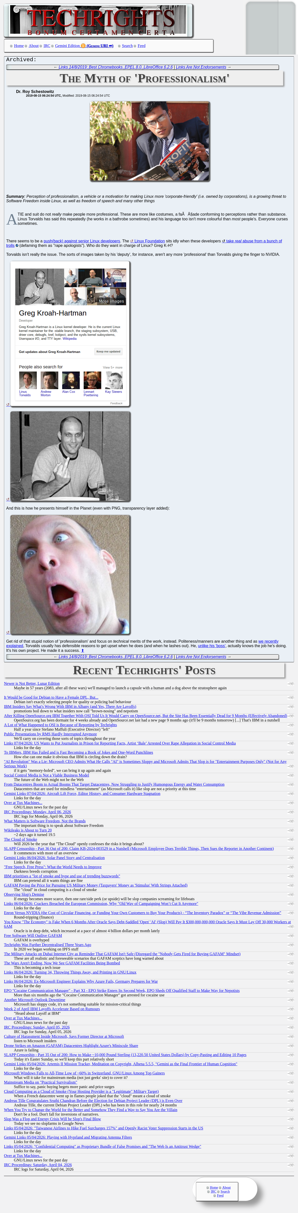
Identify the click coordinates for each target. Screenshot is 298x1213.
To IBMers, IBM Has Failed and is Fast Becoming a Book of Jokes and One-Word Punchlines (78, 753)
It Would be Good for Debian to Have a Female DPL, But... (51, 698)
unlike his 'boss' (211, 647)
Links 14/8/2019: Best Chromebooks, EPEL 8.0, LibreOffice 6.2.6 (116, 68)
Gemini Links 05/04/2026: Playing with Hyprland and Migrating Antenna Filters (68, 1138)
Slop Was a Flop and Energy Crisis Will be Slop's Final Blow (52, 1120)
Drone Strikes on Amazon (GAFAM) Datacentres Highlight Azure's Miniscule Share (71, 1047)
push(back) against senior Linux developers (82, 242)
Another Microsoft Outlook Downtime (34, 1001)
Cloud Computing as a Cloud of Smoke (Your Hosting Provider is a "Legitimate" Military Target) (81, 1093)
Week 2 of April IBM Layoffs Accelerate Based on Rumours (52, 1010)
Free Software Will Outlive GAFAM (33, 937)
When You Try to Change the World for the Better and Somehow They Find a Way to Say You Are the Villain (90, 1111)
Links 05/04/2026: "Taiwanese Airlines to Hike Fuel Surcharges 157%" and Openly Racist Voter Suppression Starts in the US (103, 1129)
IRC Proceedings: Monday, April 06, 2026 (37, 813)
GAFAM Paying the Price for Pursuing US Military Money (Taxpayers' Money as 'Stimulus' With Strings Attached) (96, 886)
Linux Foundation (150, 242)
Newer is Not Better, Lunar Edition (32, 685)
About (34, 46)
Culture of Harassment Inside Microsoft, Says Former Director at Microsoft (64, 1038)
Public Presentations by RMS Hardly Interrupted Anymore (50, 735)
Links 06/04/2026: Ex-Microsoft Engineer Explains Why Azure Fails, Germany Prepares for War (81, 983)
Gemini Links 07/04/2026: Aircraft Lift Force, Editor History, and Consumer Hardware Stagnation (82, 795)
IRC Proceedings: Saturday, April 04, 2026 (38, 1166)
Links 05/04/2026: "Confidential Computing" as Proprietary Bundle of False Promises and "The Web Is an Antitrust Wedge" (102, 1148)
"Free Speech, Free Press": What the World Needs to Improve (53, 868)
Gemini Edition (67, 46)
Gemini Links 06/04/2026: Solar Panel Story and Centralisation (54, 859)
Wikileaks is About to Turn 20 (28, 831)
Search (127, 46)
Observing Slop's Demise (24, 896)
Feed (141, 46)
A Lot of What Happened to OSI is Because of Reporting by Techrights (60, 726)
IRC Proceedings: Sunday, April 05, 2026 (37, 1028)
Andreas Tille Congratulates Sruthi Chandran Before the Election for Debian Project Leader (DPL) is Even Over (93, 1102)
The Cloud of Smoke (20, 840)
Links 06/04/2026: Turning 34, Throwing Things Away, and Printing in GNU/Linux (70, 973)
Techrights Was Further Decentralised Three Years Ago (47, 946)
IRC (47, 46)
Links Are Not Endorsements (201, 68)
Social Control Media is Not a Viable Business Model (46, 776)
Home (19, 46)
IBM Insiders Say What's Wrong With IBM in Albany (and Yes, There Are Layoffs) (70, 708)
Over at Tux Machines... (23, 804)
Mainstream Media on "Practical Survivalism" (40, 1083)
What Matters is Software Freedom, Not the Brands (45, 822)
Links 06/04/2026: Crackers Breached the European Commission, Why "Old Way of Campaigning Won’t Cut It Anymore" (101, 905)
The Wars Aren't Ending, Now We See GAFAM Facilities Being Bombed (62, 964)
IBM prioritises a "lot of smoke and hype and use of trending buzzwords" (62, 877)
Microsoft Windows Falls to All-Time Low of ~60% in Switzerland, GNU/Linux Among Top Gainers (84, 1074)
